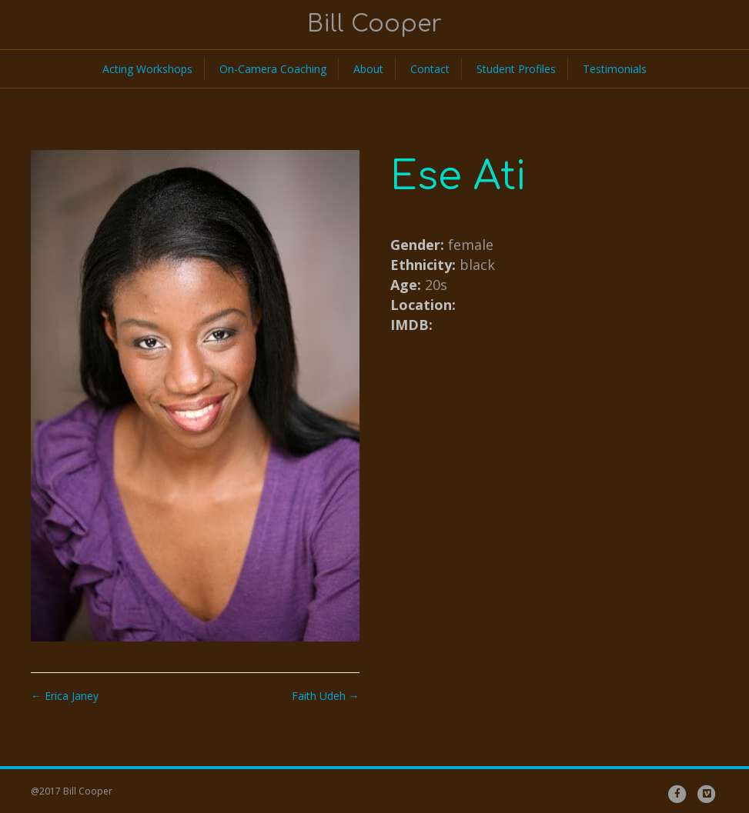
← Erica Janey (65, 695)
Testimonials (615, 69)
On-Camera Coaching (272, 69)
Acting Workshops (147, 69)
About (368, 69)
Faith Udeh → (325, 695)
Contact (430, 69)
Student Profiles (516, 69)
